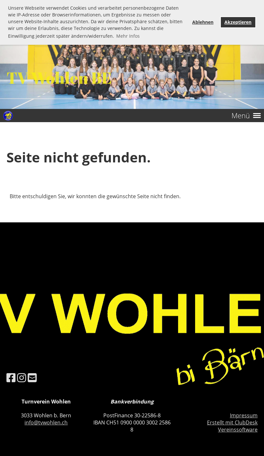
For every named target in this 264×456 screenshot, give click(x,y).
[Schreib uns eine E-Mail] (32, 377)
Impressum (244, 415)
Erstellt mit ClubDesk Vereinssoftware (232, 426)
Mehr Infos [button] (128, 36)
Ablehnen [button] (202, 22)
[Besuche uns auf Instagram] (21, 377)
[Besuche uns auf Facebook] (10, 377)
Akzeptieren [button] (237, 22)
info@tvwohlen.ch (46, 422)
